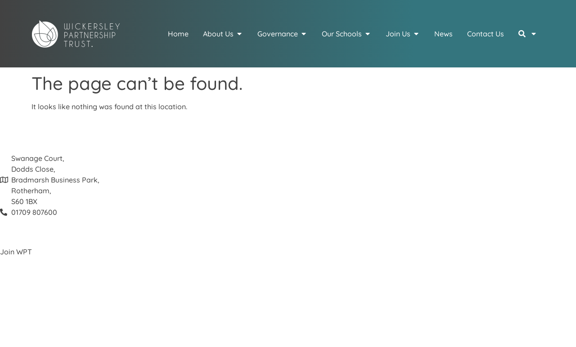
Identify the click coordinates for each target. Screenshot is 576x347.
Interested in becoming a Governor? (60, 294)
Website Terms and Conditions (51, 327)
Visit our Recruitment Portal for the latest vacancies (87, 273)
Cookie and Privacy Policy (43, 316)
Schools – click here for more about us (63, 284)
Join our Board (25, 305)
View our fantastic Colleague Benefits (63, 262)
